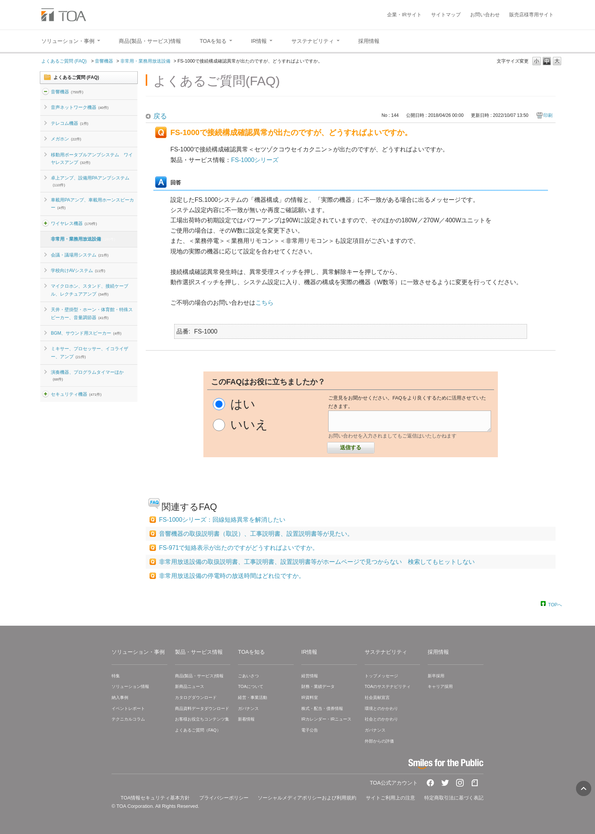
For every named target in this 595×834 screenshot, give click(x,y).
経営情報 (309, 675)
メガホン (66, 139)
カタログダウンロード (196, 697)
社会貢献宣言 (377, 697)
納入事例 (120, 697)
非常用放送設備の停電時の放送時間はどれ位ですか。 (232, 576)
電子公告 (309, 730)
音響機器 (104, 61)
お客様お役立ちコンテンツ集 (202, 719)
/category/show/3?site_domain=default (45, 394)
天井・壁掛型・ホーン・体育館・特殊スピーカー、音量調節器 (92, 313)
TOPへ (555, 604)
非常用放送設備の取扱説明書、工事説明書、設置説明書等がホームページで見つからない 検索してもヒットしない (317, 562)
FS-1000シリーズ (255, 160)
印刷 (547, 115)
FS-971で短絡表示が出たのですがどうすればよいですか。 (238, 547)
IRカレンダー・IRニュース (326, 719)
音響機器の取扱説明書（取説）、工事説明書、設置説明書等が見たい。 (256, 533)
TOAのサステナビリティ (388, 686)
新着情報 (246, 719)
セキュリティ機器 (76, 394)
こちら (264, 302)
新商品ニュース (189, 686)
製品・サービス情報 (199, 652)
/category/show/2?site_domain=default (45, 92)
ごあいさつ (248, 675)
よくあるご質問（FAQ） (198, 730)
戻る (160, 116)
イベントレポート (128, 708)
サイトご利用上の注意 (390, 798)
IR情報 (309, 652)
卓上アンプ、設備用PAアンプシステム (90, 181)
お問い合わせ (485, 14)
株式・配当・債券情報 (322, 708)
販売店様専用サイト (531, 14)
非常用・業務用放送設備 (145, 61)
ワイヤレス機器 (74, 223)
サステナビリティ (386, 652)
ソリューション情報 (130, 686)
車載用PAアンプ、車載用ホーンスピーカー (92, 203)
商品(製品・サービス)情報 (199, 675)
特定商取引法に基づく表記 (453, 798)
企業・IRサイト (404, 14)
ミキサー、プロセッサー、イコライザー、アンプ (89, 352)
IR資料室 (309, 697)
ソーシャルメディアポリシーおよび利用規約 (307, 798)
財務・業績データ (318, 686)
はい (242, 404)
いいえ (249, 424)
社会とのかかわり (381, 719)
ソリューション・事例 (138, 652)
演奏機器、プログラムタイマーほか (87, 375)
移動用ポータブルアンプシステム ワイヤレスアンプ (92, 158)
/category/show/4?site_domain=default (45, 223)
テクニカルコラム (128, 719)
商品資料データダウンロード (202, 708)
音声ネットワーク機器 (80, 107)
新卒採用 (436, 675)
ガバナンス (248, 708)
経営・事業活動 (252, 697)
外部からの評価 (379, 741)
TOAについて (250, 686)
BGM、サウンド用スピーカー (86, 333)
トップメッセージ (381, 675)
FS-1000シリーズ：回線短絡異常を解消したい (222, 519)
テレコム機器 (69, 123)
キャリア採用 (440, 686)
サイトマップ (446, 14)
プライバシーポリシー (224, 798)
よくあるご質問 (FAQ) (64, 61)
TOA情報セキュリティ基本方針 (155, 798)
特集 (116, 675)
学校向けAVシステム (78, 270)
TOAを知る (251, 652)
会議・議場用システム (80, 255)
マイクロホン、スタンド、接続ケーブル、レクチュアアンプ (89, 289)
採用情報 (438, 652)
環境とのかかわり (381, 708)
